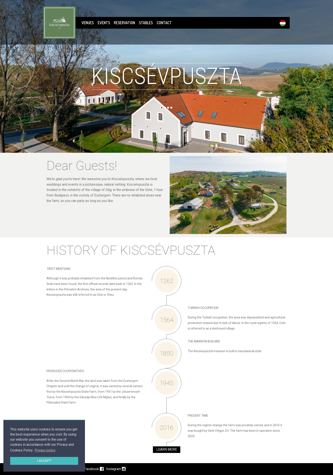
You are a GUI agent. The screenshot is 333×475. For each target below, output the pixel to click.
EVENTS (104, 22)
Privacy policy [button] (45, 450)
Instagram (116, 469)
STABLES (146, 22)
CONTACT (164, 22)
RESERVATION (124, 22)
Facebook (94, 469)
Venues (88, 22)
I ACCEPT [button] (44, 461)
